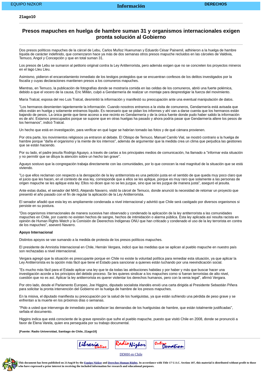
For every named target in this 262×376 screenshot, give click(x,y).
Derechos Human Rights (123, 362)
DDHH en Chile (131, 354)
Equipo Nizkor (93, 362)
